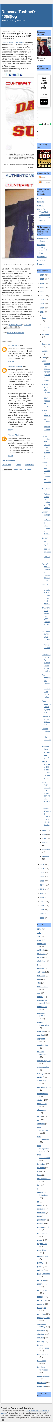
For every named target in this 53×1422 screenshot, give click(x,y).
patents (40, 1270)
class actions (42, 986)
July (44, 358)
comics (40, 997)
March (44, 842)
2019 (42, 304)
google (40, 1205)
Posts (42, 177)
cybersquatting (43, 1067)
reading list (41, 1308)
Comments (44, 182)
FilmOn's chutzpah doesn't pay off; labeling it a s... (46, 816)
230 (38, 936)
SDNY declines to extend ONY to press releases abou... (46, 447)
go (38, 1202)
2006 (42, 906)
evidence (41, 1124)
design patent (42, 1094)
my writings (41, 1250)
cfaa (39, 979)
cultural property (43, 1061)
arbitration (41, 954)
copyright (41, 1039)
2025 (42, 279)
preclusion (41, 1280)
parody (40, 1263)
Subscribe (44, 101)
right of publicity (43, 1318)
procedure (41, 1300)
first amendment (43, 1179)
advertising (41, 944)
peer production (43, 1274)
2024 (42, 283)
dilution (40, 1100)
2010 (42, 889)
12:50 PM (11, 430)
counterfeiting (42, 1045)
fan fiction (41, 1164)
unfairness (41, 1383)
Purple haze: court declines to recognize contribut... (46, 473)
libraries (40, 1223)
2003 (42, 918)
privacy (40, 1297)
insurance (41, 1209)
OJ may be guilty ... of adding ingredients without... (46, 549)
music (39, 1240)
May (44, 834)
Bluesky (40, 264)
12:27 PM (11, 361)
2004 (42, 914)
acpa (39, 940)
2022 (42, 291)
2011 (42, 885)
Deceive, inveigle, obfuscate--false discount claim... (46, 523)
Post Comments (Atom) (22, 470)
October (45, 334)
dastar (39, 1077)
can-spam (41, 976)
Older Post (29, 465)
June (44, 830)
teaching (40, 1341)
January (45, 856)
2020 (42, 300)
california (41, 972)
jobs (39, 1216)
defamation (41, 1081)
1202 (39, 933)
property (40, 1304)
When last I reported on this (13, 42)
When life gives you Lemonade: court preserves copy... (46, 395)
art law (40, 957)
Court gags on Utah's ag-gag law (46, 706)
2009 (42, 893)
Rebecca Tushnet (15, 366)
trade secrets (42, 1354)
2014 (42, 873)
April (44, 838)
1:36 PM (10, 456)
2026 (42, 275)
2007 (42, 901)
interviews (41, 1212)
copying (40, 1035)
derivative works (43, 1087)
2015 (42, 869)
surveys (40, 1338)
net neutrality (42, 1256)
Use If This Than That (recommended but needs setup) (43, 214)
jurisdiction (41, 1220)
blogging (40, 968)
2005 (42, 910)
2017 (42, 312)
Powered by (44, 124)
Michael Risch (14, 345)
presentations (42, 1290)
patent (39, 1266)
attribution (41, 961)
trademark (20, 333)
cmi (38, 993)
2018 (42, 308)
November (46, 327)
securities (41, 1330)
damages (41, 1073)
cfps (39, 983)
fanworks (41, 1168)
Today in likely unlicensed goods (46, 751)
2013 (42, 877)
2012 (42, 881)
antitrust (40, 950)
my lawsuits (11, 333)
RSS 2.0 (40, 205)
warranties (41, 1386)
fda (38, 1171)
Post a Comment (8, 461)
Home (18, 465)
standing (40, 1334)
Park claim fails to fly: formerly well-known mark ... (46, 663)
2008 (42, 897)
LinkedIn (40, 202)
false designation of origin (43, 1148)
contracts (41, 1031)
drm (38, 1120)
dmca (39, 1116)
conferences (42, 1007)
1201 (39, 929)
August (45, 351)
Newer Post (6, 465)
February (46, 849)
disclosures (41, 1104)
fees (39, 1175)
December (46, 318)
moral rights (42, 1233)
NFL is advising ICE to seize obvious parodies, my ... (46, 769)
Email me (41, 260)
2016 (42, 864)
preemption (41, 1284)
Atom (39, 198)
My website (41, 257)
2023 (42, 287)
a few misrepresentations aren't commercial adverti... (46, 793)
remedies (41, 1314)
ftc (38, 1185)
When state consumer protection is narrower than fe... (46, 421)
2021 (42, 295)
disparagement (43, 1110)
